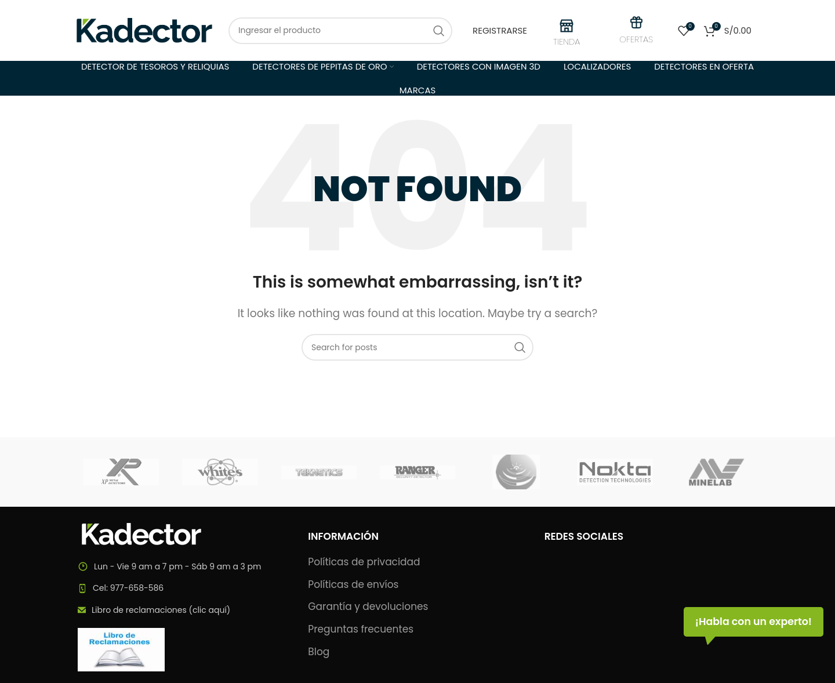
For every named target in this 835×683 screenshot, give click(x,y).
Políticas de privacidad (364, 562)
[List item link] (181, 588)
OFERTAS (636, 39)
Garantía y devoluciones (368, 606)
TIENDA (566, 41)
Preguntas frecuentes (360, 629)
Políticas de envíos (353, 584)
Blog (318, 652)
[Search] (340, 30)
